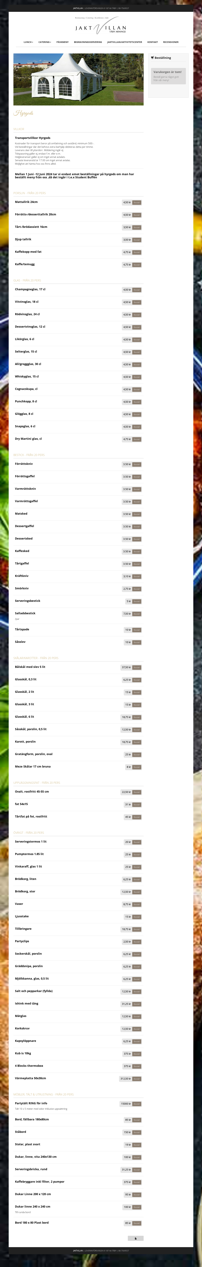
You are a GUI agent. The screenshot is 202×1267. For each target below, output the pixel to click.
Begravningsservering (88, 42)
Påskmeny (62, 42)
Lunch (28, 42)
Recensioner (170, 42)
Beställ (137, 202)
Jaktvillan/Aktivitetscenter (124, 42)
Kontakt (152, 42)
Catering (45, 42)
